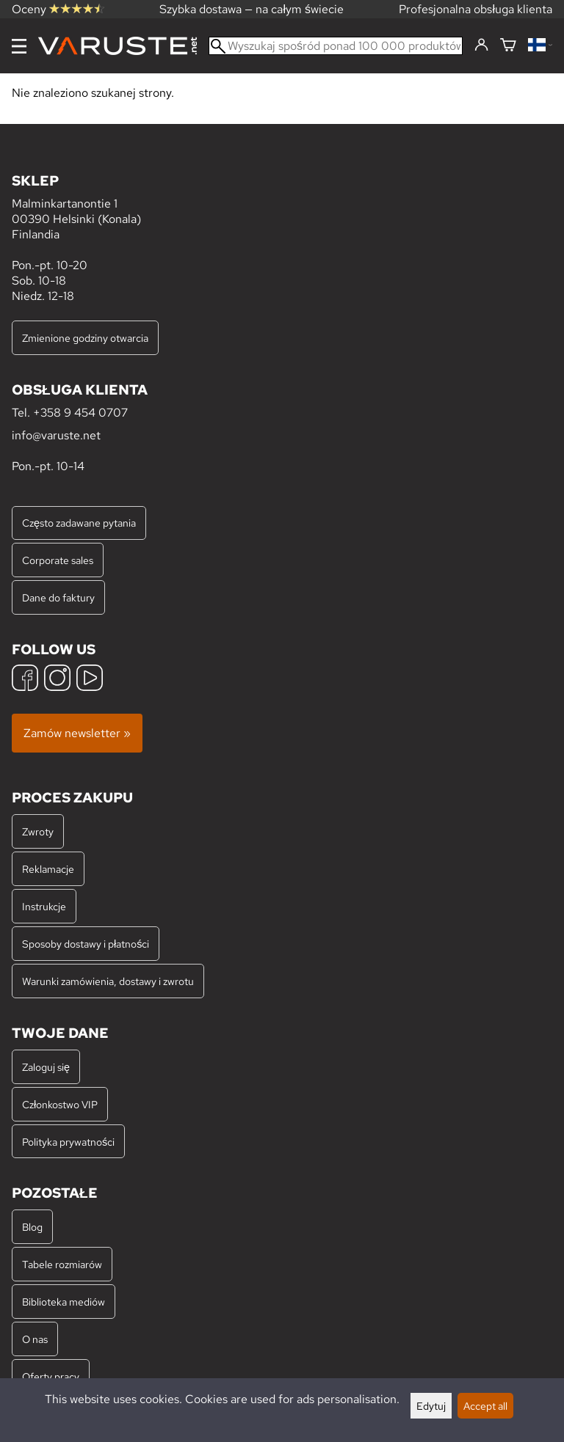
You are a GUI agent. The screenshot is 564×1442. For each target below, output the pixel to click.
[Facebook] (25, 680)
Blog (32, 1227)
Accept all (485, 1406)
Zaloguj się (46, 1067)
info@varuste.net (56, 435)
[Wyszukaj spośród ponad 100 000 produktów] (336, 46)
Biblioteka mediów (63, 1302)
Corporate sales (57, 560)
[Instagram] (57, 680)
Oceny (58, 9)
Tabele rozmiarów (62, 1264)
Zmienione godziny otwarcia (85, 338)
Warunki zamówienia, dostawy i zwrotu (108, 981)
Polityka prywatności (68, 1142)
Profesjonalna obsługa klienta (475, 9)
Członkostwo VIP (60, 1104)
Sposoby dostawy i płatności (85, 944)
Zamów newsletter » (77, 733)
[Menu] (19, 46)
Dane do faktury (58, 597)
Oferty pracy (50, 1376)
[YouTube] (89, 680)
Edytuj (431, 1406)
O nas (35, 1339)
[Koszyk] (508, 46)
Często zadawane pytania (79, 523)
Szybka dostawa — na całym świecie (251, 9)
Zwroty (38, 831)
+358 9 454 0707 (80, 412)
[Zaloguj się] (481, 45)
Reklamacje (48, 869)
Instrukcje (44, 906)
